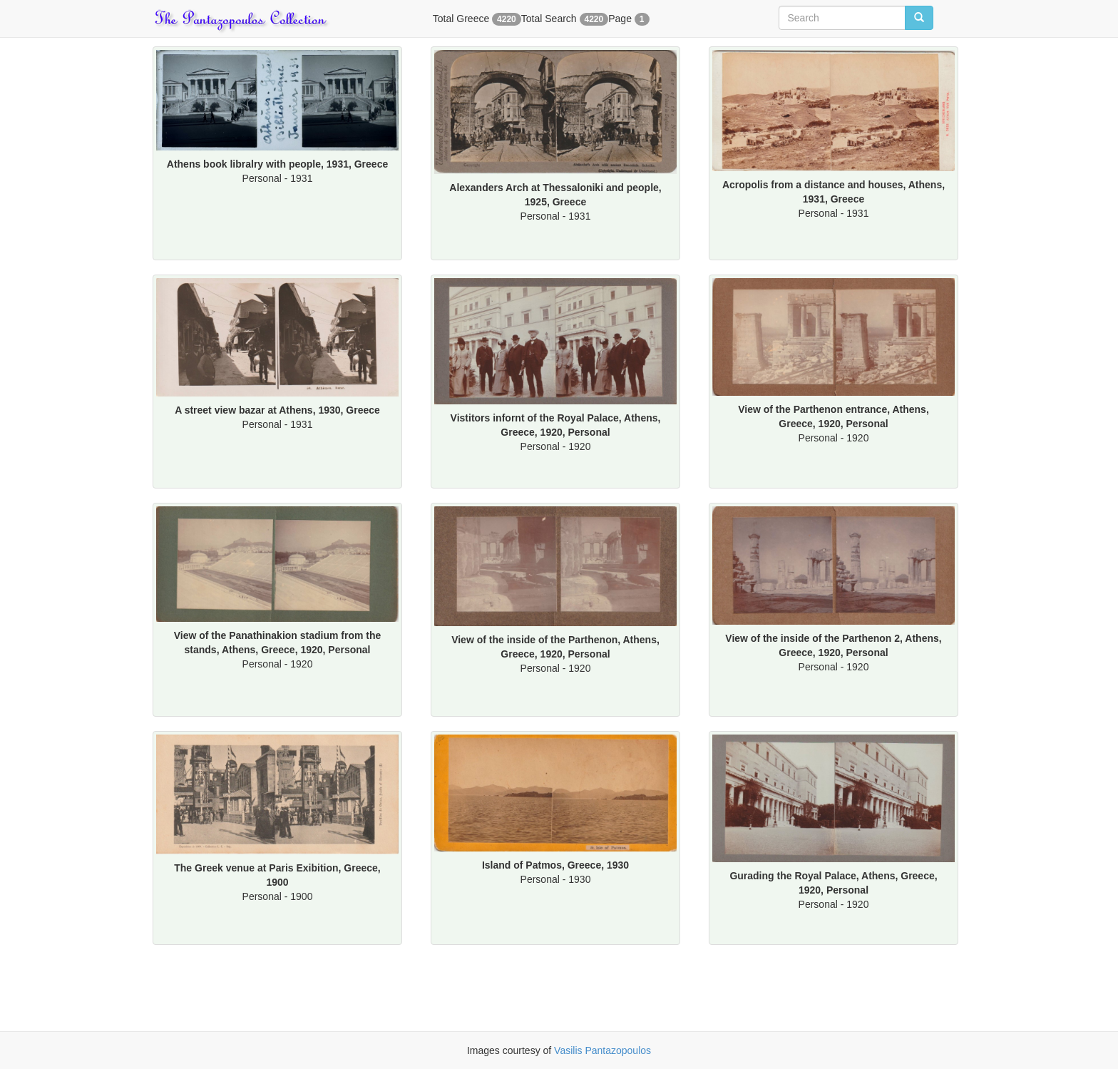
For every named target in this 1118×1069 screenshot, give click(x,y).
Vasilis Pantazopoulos (602, 1050)
